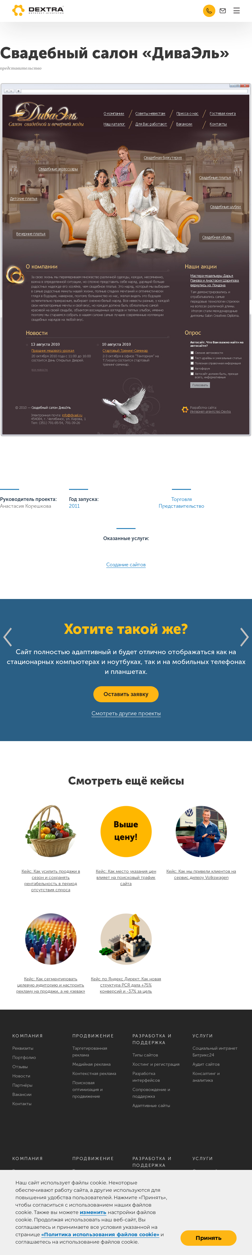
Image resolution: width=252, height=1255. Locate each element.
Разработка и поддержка (152, 1039)
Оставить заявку (126, 694)
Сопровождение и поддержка (151, 1093)
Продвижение (93, 1036)
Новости (21, 1076)
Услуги (203, 1036)
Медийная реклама (91, 1064)
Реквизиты (22, 1048)
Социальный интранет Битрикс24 (215, 1052)
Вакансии (21, 1094)
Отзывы (20, 1066)
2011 (74, 506)
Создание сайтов (126, 565)
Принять (209, 1238)
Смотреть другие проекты (126, 713)
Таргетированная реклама (89, 1052)
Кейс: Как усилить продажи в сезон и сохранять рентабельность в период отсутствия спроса (51, 880)
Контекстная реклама (94, 1073)
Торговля (181, 499)
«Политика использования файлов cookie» (100, 1234)
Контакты (21, 1103)
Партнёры (22, 1085)
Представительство (181, 506)
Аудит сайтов (206, 1064)
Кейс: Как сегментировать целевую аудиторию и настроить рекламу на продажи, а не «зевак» (50, 985)
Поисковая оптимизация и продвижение (87, 1089)
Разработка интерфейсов (146, 1077)
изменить (93, 1212)
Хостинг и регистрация (156, 1064)
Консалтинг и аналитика (206, 1077)
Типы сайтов (145, 1055)
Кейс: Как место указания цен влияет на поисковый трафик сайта (126, 877)
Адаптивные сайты (151, 1105)
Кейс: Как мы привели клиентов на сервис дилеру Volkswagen (201, 874)
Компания (27, 1036)
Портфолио (24, 1057)
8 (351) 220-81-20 (209, 11)
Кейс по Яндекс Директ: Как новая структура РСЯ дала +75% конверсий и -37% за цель (126, 985)
